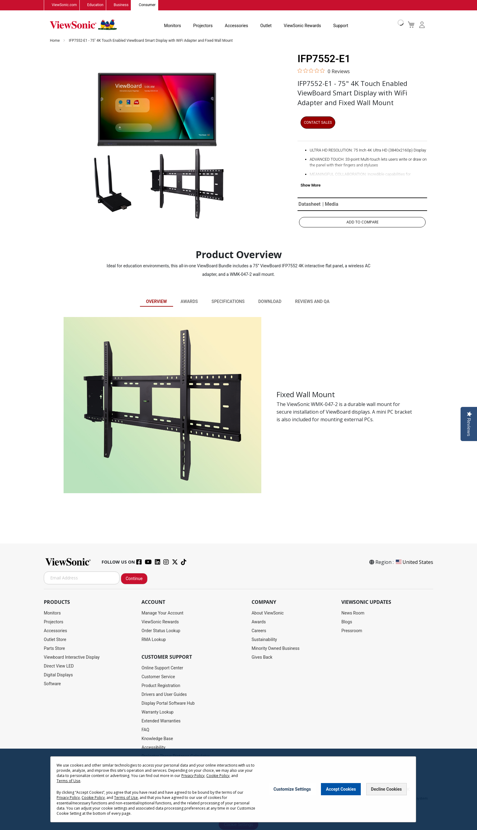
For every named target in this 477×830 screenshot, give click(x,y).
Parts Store (54, 648)
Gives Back (262, 657)
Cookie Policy (217, 775)
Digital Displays (58, 674)
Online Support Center (162, 667)
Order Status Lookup (160, 630)
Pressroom (351, 630)
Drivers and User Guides (164, 694)
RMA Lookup (153, 639)
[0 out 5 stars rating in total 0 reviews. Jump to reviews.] (324, 71)
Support (340, 25)
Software (52, 683)
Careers (259, 630)
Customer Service (158, 676)
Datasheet (309, 204)
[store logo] (83, 25)
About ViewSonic (268, 613)
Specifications (228, 301)
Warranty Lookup (157, 712)
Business (121, 5)
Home (55, 41)
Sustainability (264, 639)
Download (269, 301)
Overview (156, 301)
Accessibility (153, 747)
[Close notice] (408, 789)
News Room (352, 613)
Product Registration (160, 685)
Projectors (203, 25)
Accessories (236, 25)
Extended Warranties (160, 720)
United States (414, 562)
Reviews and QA (312, 301)
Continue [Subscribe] (134, 578)
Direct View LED (59, 666)
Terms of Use (68, 780)
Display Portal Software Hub (168, 703)
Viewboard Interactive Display (71, 657)
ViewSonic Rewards (302, 25)
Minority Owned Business (276, 648)
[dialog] (238, 789)
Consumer (147, 5)
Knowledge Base (157, 738)
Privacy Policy (192, 775)
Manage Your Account (162, 613)
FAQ (145, 729)
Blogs (346, 621)
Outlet (265, 25)
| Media (330, 204)
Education (95, 5)
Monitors (172, 25)
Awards (189, 301)
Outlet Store (55, 639)
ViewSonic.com (64, 5)
